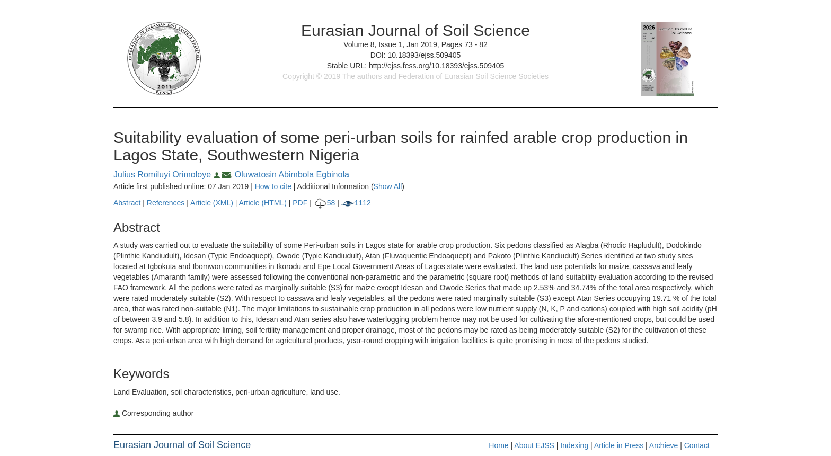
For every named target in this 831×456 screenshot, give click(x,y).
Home (498, 445)
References (166, 203)
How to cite (273, 186)
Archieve (663, 445)
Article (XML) (212, 203)
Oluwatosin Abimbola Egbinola (292, 174)
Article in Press (618, 445)
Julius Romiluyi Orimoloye (167, 174)
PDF (300, 203)
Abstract (126, 203)
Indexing (574, 445)
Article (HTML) (263, 203)
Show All (388, 186)
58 (324, 203)
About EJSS (534, 445)
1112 (356, 203)
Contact (697, 445)
